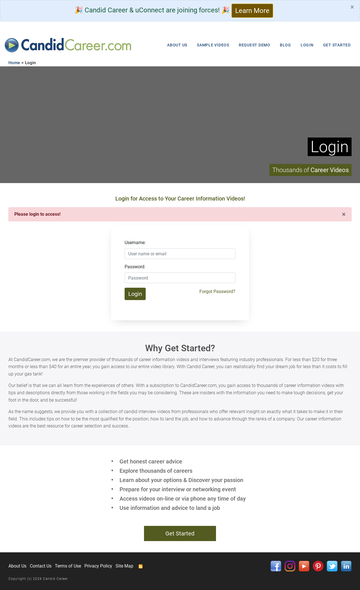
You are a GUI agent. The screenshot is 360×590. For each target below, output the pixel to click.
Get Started (179, 533)
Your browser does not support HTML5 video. (180, 124)
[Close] (352, 7)
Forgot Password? (217, 291)
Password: (135, 266)
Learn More (252, 11)
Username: (135, 242)
